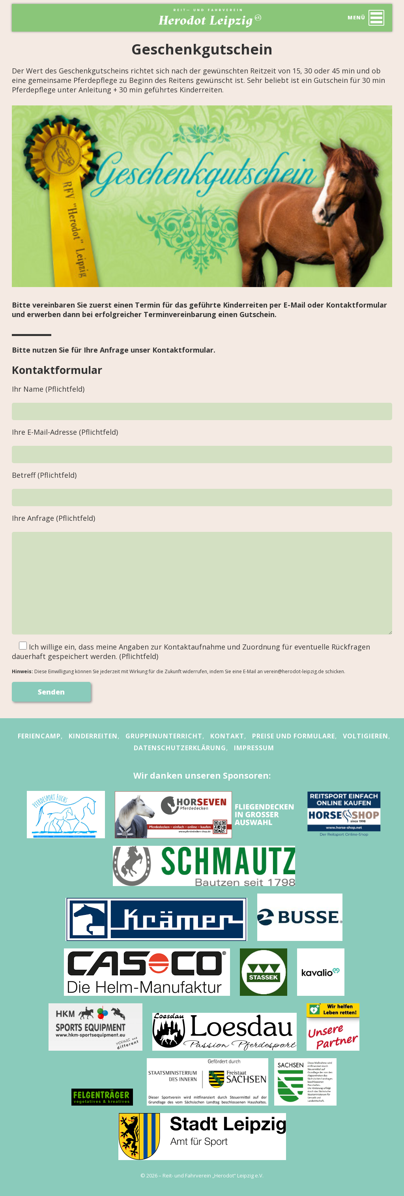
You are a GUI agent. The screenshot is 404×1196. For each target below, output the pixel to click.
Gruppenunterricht (163, 736)
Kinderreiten (93, 736)
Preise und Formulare (293, 736)
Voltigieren (365, 736)
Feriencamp (39, 736)
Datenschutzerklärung (180, 748)
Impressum (254, 748)
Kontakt (227, 736)
